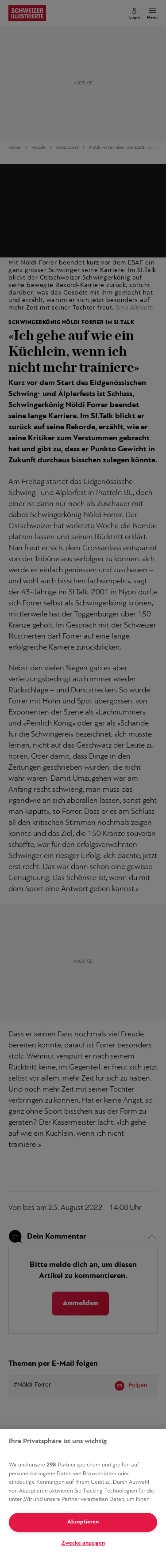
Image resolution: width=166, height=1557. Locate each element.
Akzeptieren (83, 1522)
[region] (83, 1493)
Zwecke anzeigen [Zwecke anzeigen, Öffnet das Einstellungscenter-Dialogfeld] (83, 1543)
